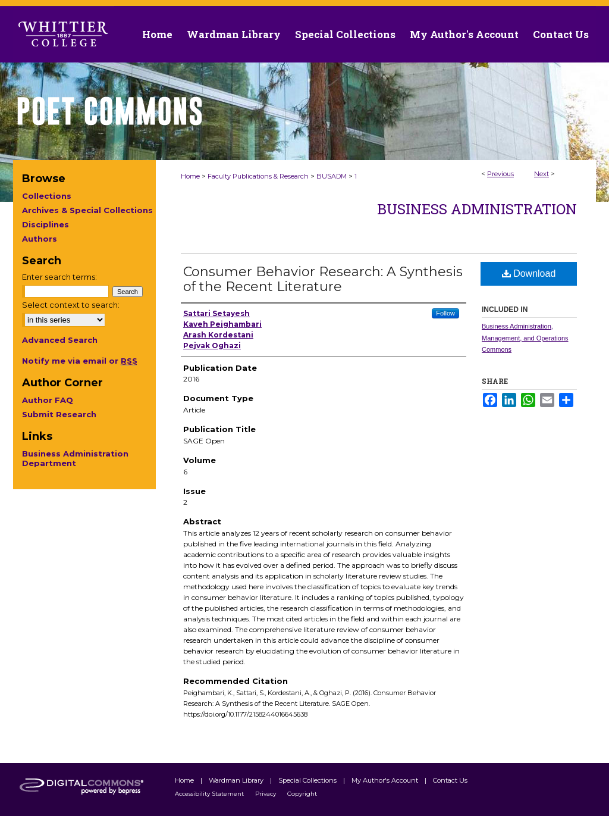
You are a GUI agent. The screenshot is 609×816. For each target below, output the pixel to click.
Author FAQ (47, 400)
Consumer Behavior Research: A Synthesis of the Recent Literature (323, 279)
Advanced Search (60, 340)
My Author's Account (385, 780)
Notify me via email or (79, 360)
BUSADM (331, 176)
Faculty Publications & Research (258, 176)
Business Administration (477, 208)
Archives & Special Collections (87, 210)
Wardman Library (237, 780)
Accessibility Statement (210, 794)
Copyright (302, 794)
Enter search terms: (59, 277)
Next (541, 174)
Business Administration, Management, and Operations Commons (525, 338)
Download (529, 273)
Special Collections (308, 780)
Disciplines (45, 224)
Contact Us (561, 34)
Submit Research (59, 414)
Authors (39, 238)
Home (190, 176)
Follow (445, 313)
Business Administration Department (75, 458)
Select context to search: (71, 304)
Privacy (266, 794)
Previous (500, 174)
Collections (46, 196)
